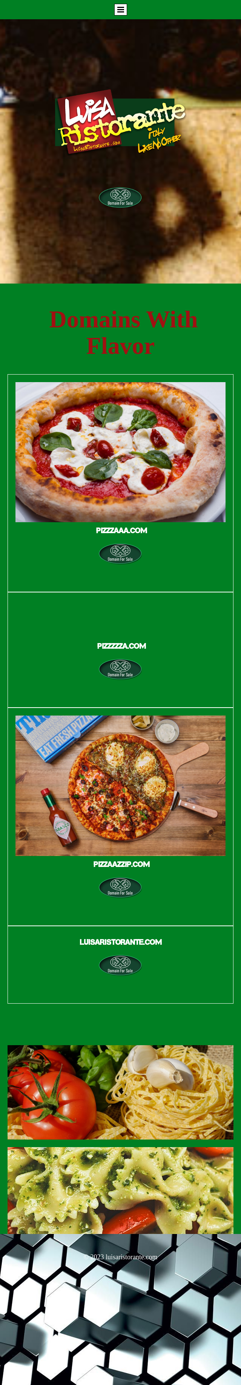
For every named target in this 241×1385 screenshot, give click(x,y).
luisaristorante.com (131, 1257)
